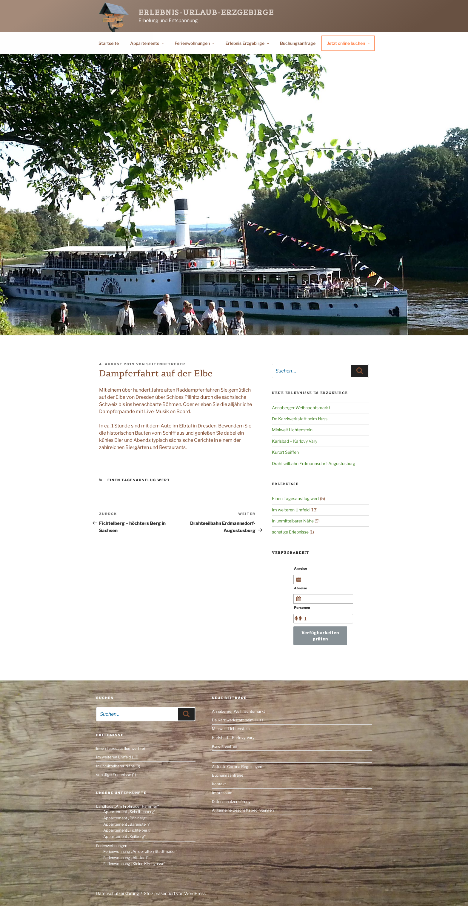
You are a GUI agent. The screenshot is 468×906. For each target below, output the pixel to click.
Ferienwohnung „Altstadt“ (126, 858)
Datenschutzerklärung (231, 801)
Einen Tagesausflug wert (138, 480)
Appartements (147, 43)
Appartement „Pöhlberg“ (125, 818)
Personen (302, 607)
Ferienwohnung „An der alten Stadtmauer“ (140, 851)
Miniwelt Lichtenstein (292, 429)
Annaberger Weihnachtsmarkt (301, 407)
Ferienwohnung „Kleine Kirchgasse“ (134, 863)
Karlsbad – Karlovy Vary (294, 441)
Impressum (222, 793)
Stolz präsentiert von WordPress (175, 893)
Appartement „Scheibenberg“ (129, 812)
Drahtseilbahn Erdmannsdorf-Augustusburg (313, 463)
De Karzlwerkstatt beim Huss (299, 418)
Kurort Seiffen (285, 452)
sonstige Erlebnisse (290, 531)
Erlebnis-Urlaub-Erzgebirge (206, 12)
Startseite (108, 43)
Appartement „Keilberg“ (124, 836)
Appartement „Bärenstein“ (126, 824)
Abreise (300, 588)
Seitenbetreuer (165, 364)
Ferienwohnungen (195, 43)
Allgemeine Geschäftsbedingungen (243, 810)
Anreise (300, 568)
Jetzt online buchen (349, 43)
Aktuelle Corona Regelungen (237, 766)
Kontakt (219, 784)
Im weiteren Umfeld (291, 509)
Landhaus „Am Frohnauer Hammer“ (127, 806)
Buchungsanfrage (297, 43)
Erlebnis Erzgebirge (247, 43)
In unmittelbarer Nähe (293, 520)
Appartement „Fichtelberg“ (127, 830)
